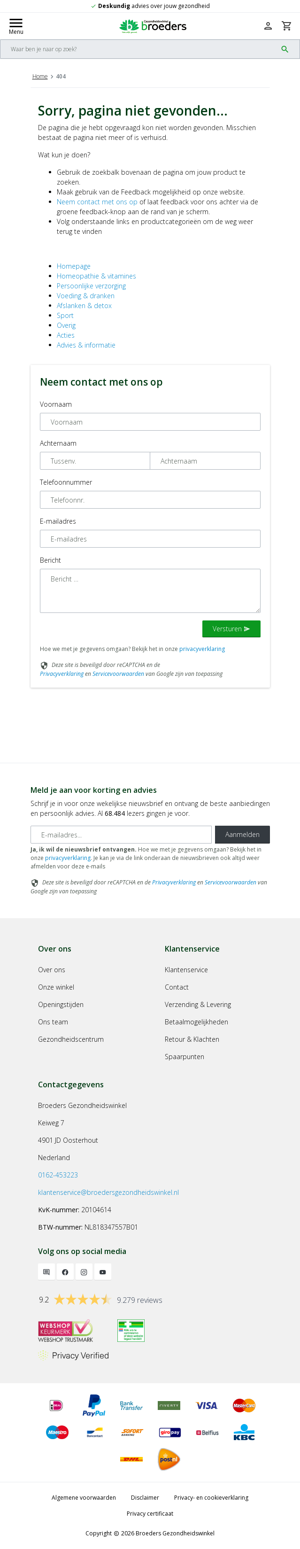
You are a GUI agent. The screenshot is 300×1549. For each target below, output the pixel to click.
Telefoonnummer (66, 482)
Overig (66, 325)
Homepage (74, 266)
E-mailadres (58, 521)
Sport (65, 315)
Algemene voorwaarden (84, 1498)
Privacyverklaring (62, 674)
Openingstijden (61, 1004)
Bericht (50, 560)
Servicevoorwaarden (118, 674)
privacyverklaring (202, 649)
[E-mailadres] (121, 835)
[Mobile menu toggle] (16, 26)
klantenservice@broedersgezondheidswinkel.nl (108, 1192)
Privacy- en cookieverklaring (211, 1498)
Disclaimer (145, 1498)
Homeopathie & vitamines (96, 275)
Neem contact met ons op (97, 201)
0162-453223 (58, 1174)
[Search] (138, 49)
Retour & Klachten (192, 1039)
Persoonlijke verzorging (91, 285)
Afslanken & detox (84, 305)
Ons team (53, 1021)
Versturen (231, 628)
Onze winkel (56, 987)
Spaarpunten (184, 1056)
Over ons (51, 969)
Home (40, 76)
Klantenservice (186, 969)
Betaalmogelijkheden (196, 1021)
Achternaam (58, 443)
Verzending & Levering (198, 1004)
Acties (66, 335)
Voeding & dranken (86, 295)
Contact (177, 987)
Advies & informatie (86, 345)
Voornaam (56, 404)
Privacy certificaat (150, 1514)
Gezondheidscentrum (71, 1039)
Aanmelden (242, 834)
